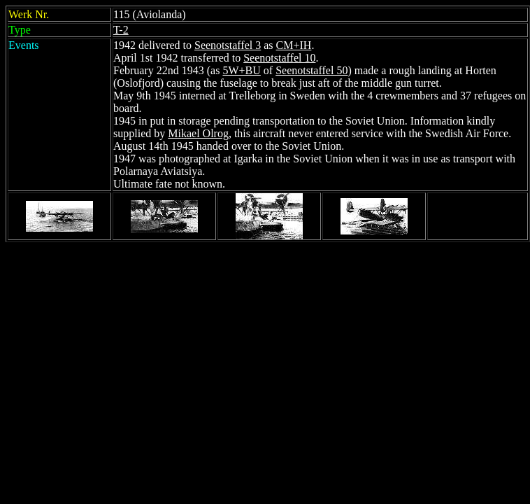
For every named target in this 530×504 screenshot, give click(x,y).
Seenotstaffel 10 (279, 58)
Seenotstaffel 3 (227, 45)
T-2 (121, 30)
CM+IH (294, 45)
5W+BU (241, 70)
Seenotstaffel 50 (311, 70)
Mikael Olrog (198, 133)
